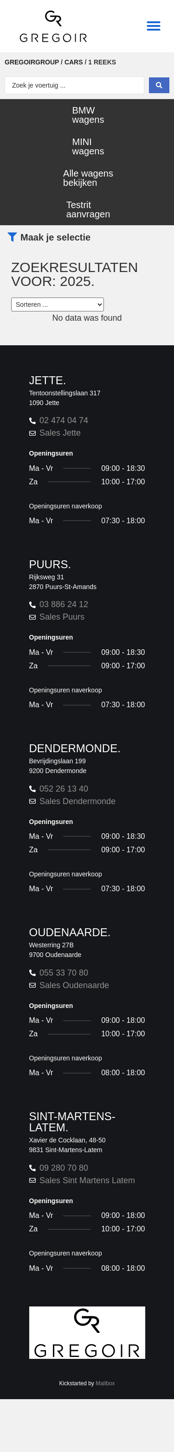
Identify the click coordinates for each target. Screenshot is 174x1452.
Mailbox (105, 1384)
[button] (153, 26)
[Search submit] (159, 85)
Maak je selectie (55, 237)
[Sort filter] (57, 304)
